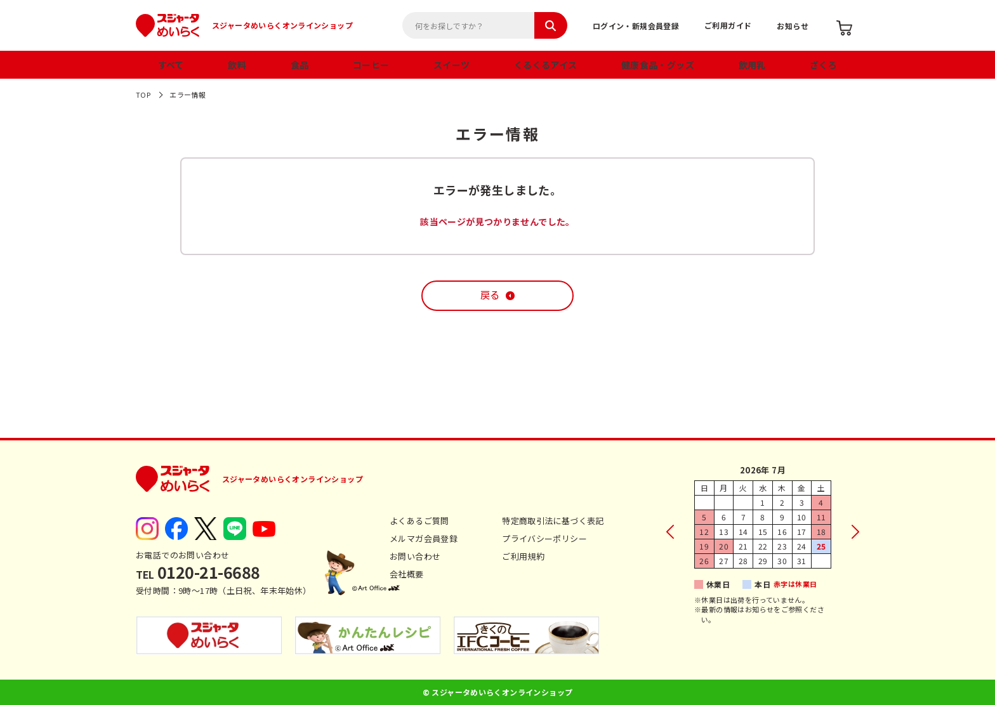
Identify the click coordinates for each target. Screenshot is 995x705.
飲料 (237, 64)
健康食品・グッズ (657, 64)
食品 (300, 64)
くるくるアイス (545, 64)
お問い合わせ (415, 556)
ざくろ (823, 64)
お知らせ (792, 25)
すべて (171, 64)
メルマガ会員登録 (424, 538)
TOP (143, 94)
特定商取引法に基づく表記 (553, 521)
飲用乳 (752, 64)
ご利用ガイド (727, 25)
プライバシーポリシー (544, 538)
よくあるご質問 (419, 521)
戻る (490, 295)
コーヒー (371, 64)
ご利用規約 (523, 556)
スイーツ (451, 64)
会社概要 (407, 574)
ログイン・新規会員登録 (636, 25)
